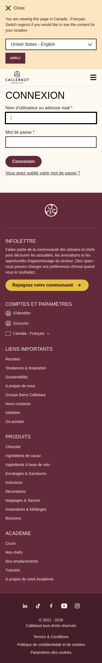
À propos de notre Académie (29, 579)
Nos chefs (13, 552)
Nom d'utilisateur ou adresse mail (39, 108)
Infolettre (12, 413)
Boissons (13, 518)
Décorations (15, 491)
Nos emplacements (21, 561)
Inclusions (13, 482)
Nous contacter (18, 404)
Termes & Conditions (51, 637)
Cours (10, 543)
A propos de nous (20, 386)
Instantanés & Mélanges (25, 509)
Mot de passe (20, 132)
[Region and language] (51, 44)
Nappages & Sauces (22, 500)
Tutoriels (12, 570)
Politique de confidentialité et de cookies (51, 644)
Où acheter (14, 421)
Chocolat (12, 447)
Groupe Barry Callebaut (25, 395)
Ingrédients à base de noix (27, 464)
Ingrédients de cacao (23, 456)
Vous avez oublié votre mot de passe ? (42, 173)
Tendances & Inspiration (25, 368)
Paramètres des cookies (50, 652)
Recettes (12, 359)
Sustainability (16, 377)
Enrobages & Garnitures (25, 473)
